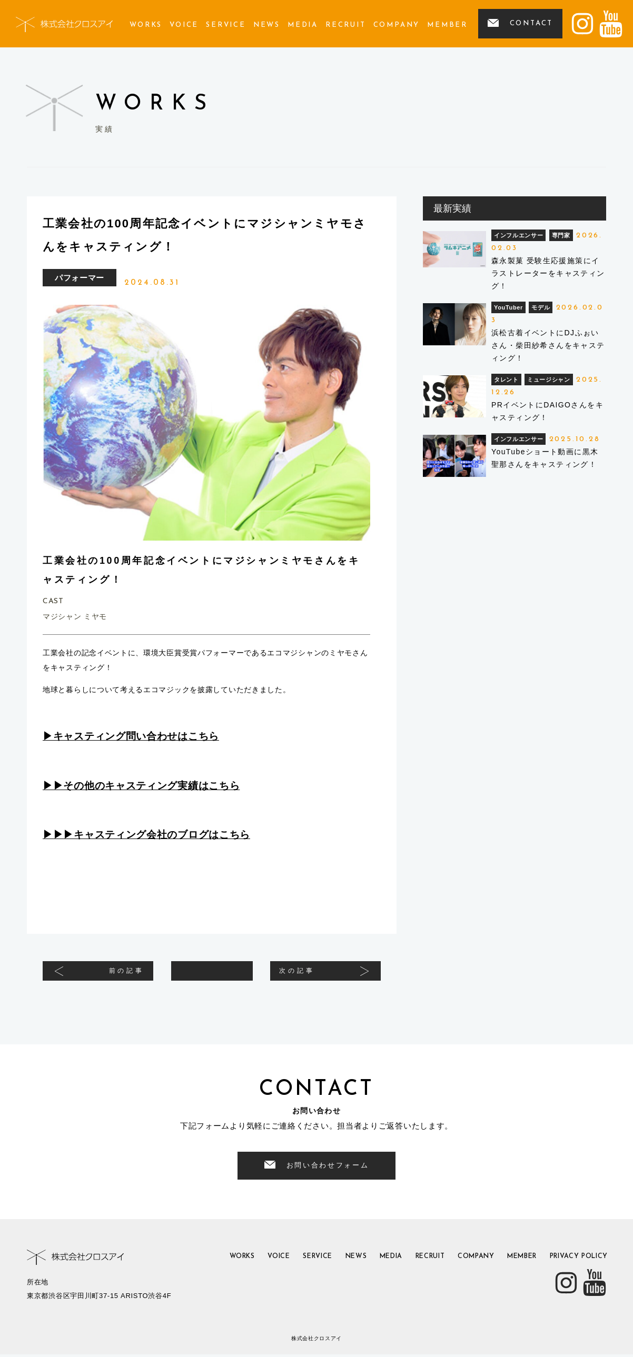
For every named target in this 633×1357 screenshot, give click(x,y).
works (146, 25)
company (396, 25)
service (226, 25)
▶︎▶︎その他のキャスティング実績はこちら (141, 785)
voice (184, 25)
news (266, 25)
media (303, 25)
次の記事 (308, 974)
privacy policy (574, 1261)
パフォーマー (79, 277)
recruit (345, 25)
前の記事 (115, 974)
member (447, 25)
